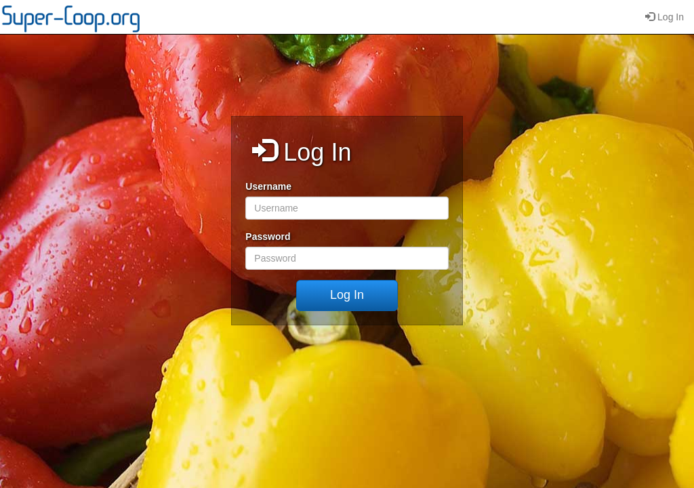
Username (268, 186)
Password (267, 236)
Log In (664, 17)
